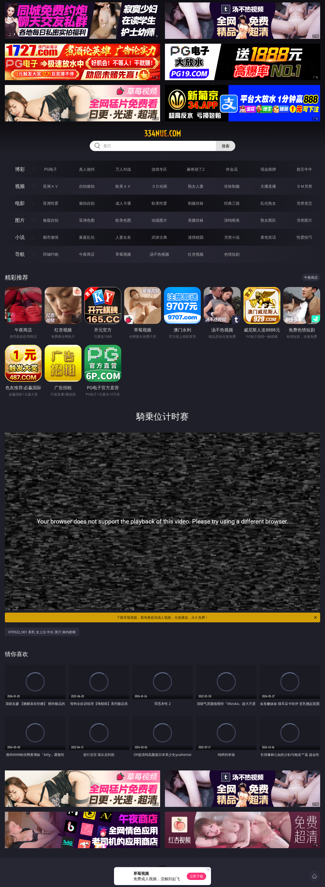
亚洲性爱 (50, 203)
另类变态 (304, 203)
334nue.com (162, 133)
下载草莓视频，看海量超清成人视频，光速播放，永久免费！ (217, 617)
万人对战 (123, 169)
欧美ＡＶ (123, 186)
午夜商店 (87, 254)
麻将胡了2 (195, 169)
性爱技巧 (304, 237)
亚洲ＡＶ (50, 186)
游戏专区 (159, 169)
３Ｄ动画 (159, 186)
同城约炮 (50, 254)
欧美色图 (123, 220)
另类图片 (304, 220)
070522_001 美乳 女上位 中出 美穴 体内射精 (42, 632)
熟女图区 (268, 220)
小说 (20, 237)
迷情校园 (195, 237)
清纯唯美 (232, 220)
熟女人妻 (195, 186)
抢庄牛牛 (304, 169)
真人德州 (87, 169)
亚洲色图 (87, 220)
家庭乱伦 (87, 237)
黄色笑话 (268, 237)
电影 (20, 203)
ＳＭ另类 (304, 186)
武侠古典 (159, 237)
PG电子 (50, 169)
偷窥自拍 (50, 220)
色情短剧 (232, 254)
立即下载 (196, 876)
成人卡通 (123, 203)
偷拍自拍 (87, 203)
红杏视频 (195, 254)
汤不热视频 (159, 254)
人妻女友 (123, 237)
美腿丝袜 (195, 220)
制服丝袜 (195, 203)
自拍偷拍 (87, 186)
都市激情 (50, 237)
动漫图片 (159, 220)
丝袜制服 (232, 186)
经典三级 (232, 203)
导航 (20, 254)
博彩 (20, 169)
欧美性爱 (159, 203)
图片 (20, 220)
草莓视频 (123, 254)
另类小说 (232, 237)
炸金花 (232, 169)
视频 (20, 186)
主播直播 (268, 186)
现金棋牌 (268, 169)
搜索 (225, 146)
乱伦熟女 (268, 203)
